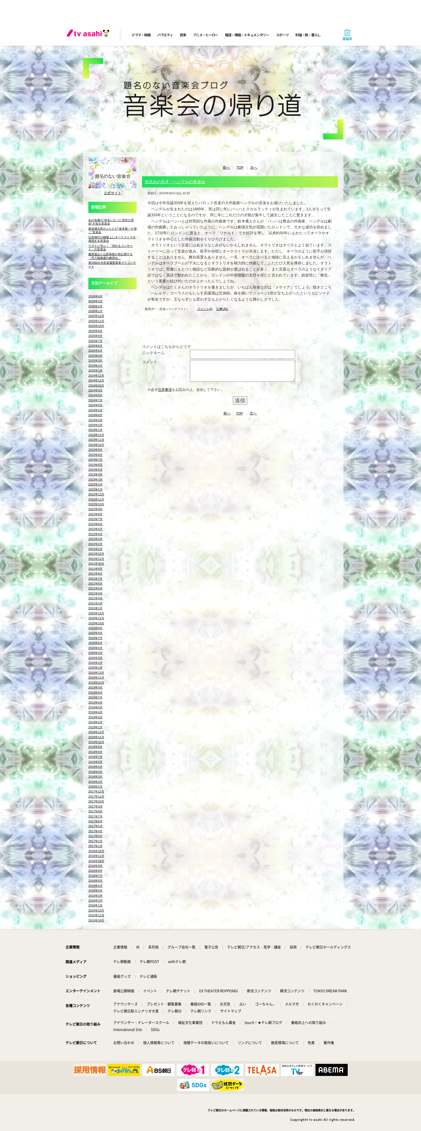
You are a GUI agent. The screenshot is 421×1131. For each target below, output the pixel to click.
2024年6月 (95, 405)
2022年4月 (95, 534)
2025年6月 (95, 345)
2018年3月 (95, 776)
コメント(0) (205, 309)
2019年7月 (95, 697)
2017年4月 (95, 831)
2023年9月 (95, 449)
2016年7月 (95, 875)
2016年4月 (95, 890)
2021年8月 (95, 573)
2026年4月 (95, 296)
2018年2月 (95, 781)
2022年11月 (96, 499)
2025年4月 (95, 355)
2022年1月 (95, 548)
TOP (240, 167)
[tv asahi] (89, 34)
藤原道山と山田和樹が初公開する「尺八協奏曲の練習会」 (110, 256)
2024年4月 (95, 415)
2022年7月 (95, 519)
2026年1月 (95, 311)
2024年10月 (96, 385)
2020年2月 (95, 662)
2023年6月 (95, 464)
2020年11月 (96, 618)
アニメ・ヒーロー (205, 34)
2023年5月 (95, 469)
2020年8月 (95, 633)
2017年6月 (95, 821)
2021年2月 (95, 603)
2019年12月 (96, 672)
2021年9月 (95, 568)
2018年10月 (96, 742)
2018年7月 (95, 756)
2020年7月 (95, 638)
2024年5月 (95, 410)
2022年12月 (96, 494)
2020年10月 (96, 623)
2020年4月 (95, 652)
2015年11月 (96, 915)
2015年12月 (96, 910)
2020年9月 (95, 628)
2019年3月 (95, 717)
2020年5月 (95, 648)
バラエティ (165, 34)
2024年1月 (95, 429)
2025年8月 (95, 335)
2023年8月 (95, 454)
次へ (253, 167)
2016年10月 (96, 861)
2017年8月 (95, 811)
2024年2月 (95, 425)
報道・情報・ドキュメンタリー (247, 34)
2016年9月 (95, 865)
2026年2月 (95, 306)
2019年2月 (95, 722)
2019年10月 (96, 682)
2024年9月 (95, 390)
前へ (226, 167)
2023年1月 (95, 489)
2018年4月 (95, 771)
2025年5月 (95, 350)
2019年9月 (95, 687)
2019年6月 (95, 702)
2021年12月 (96, 553)
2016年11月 (96, 856)
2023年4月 (95, 474)
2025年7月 (95, 341)
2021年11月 (96, 558)
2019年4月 (95, 712)
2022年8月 (95, 514)
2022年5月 (95, 529)
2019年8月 (95, 692)
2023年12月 (96, 435)
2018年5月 (95, 766)
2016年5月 (95, 885)
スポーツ (282, 34)
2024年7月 (95, 400)
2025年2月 (95, 365)
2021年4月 (95, 593)
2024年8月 (95, 395)
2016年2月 (95, 900)
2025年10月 (96, 325)
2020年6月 (95, 642)
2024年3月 (95, 420)
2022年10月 (96, 504)
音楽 (183, 34)
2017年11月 (96, 796)
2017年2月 (95, 841)
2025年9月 (95, 331)
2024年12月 (96, 375)
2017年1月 (95, 846)
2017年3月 (95, 836)
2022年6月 (95, 524)
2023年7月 (95, 459)
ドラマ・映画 (141, 34)
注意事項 (165, 394)
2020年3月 (95, 658)
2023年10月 (96, 444)
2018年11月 (96, 737)
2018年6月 (95, 761)
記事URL (222, 309)
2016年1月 (95, 905)
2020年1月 (95, 667)
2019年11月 (96, 677)
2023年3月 (95, 479)
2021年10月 (96, 563)
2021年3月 (95, 598)
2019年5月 (95, 707)
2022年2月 (95, 544)
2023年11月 (96, 439)
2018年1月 (95, 786)
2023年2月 (95, 484)
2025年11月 (96, 321)
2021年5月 (95, 588)
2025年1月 (95, 370)
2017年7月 (95, 816)
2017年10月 (96, 801)
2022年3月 (95, 539)
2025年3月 (95, 360)
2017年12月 (96, 791)
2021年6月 (95, 583)
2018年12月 (96, 732)
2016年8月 (95, 870)
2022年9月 (95, 509)
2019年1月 (95, 727)
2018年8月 (95, 752)
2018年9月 (95, 746)
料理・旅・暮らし (308, 34)
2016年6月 (95, 880)
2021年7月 (95, 578)
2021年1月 (95, 608)
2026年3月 (95, 301)
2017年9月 (95, 806)
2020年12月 (96, 613)
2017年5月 (95, 826)
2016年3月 (95, 895)
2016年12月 (96, 851)
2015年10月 (96, 920)
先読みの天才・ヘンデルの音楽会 (175, 181)
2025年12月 (96, 316)
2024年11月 (96, 380)
